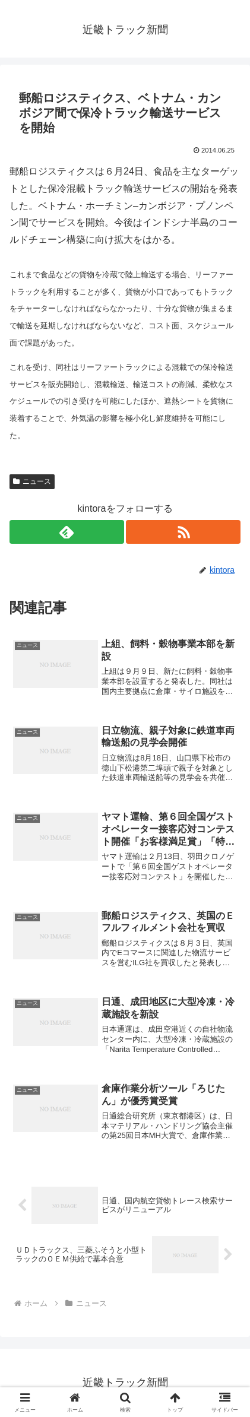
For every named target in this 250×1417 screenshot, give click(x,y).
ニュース (32, 481)
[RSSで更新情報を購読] (183, 532)
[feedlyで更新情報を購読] (67, 532)
